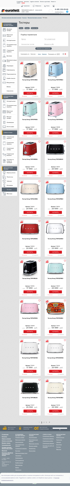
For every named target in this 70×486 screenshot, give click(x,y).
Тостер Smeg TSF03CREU (55, 397)
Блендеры (10, 185)
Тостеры (9, 189)
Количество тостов (28, 44)
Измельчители (11, 173)
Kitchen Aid (34, 28)
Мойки (9, 87)
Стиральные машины (10, 51)
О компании (20, 1)
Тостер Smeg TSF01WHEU (30, 358)
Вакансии (4, 450)
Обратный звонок (50, 11)
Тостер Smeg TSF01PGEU (30, 119)
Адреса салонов (34, 1)
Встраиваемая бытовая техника (8, 25)
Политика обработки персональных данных (7, 454)
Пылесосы (10, 177)
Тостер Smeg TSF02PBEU (55, 199)
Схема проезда (38, 10)
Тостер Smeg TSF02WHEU (55, 358)
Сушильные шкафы (10, 149)
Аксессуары (10, 126)
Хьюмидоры (10, 122)
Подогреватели (11, 74)
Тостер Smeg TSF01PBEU (55, 80)
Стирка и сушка (8, 132)
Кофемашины (11, 70)
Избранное (38, 5)
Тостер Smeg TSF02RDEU (30, 239)
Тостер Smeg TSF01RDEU (30, 159)
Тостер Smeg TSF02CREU (30, 199)
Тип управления (49, 39)
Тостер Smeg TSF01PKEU (55, 119)
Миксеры (9, 194)
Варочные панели (10, 35)
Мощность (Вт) (49, 44)
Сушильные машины (10, 143)
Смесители (10, 91)
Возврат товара (6, 443)
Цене (39, 54)
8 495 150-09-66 (61, 9)
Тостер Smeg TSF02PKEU (30, 318)
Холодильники (11, 40)
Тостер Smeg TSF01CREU (30, 80)
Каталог (24, 17)
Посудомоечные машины (12, 45)
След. (49, 422)
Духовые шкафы (9, 29)
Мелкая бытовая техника (35, 17)
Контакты (26, 1)
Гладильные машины (10, 154)
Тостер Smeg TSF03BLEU (30, 397)
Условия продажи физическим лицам (7, 448)
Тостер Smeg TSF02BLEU (55, 159)
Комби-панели (11, 78)
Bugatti (27, 28)
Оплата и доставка (45, 1)
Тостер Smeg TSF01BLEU (30, 278)
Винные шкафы (9, 117)
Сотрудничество (6, 445)
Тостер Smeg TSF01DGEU (55, 318)
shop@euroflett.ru (59, 12)
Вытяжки (9, 56)
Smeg (21, 28)
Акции (23, 3)
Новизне (44, 54)
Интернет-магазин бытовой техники (11, 17)
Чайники (9, 181)
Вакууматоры (11, 82)
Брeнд (24, 39)
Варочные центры (10, 111)
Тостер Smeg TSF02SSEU (55, 239)
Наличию (33, 54)
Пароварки (10, 66)
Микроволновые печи (12, 60)
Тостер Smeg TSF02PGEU (55, 278)
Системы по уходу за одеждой (10, 161)
